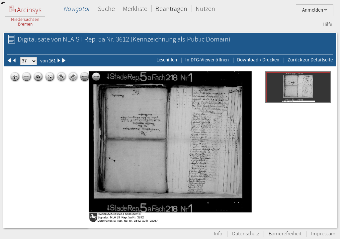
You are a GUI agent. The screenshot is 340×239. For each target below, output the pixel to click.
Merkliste (135, 9)
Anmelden (314, 10)
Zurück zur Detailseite (310, 59)
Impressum (323, 234)
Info (218, 234)
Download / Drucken (258, 59)
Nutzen (205, 9)
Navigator (77, 9)
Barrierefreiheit (285, 234)
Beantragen (171, 9)
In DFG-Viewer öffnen (207, 59)
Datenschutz (245, 234)
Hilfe (327, 25)
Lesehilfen (166, 59)
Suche (106, 9)
